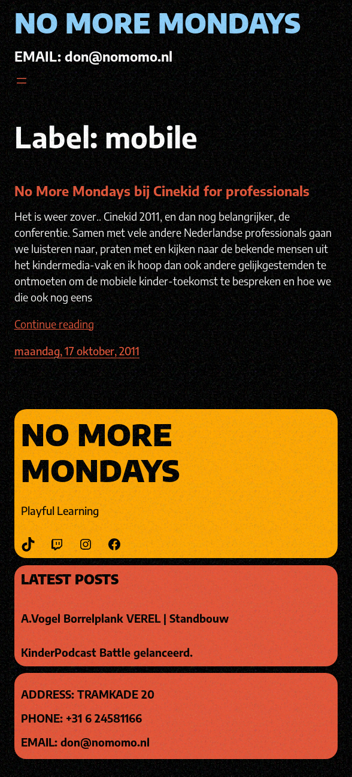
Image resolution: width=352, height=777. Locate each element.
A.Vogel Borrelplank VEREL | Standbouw (125, 618)
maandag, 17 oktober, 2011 (76, 351)
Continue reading (54, 324)
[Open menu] (21, 81)
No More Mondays (157, 22)
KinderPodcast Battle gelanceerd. (107, 652)
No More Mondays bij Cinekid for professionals (161, 191)
